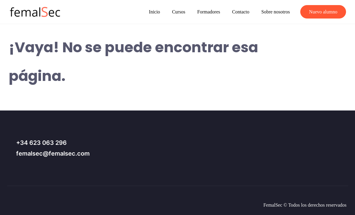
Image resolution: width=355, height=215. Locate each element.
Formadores (208, 11)
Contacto (240, 11)
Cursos (178, 11)
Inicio (154, 11)
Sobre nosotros (275, 11)
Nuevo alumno (323, 11)
